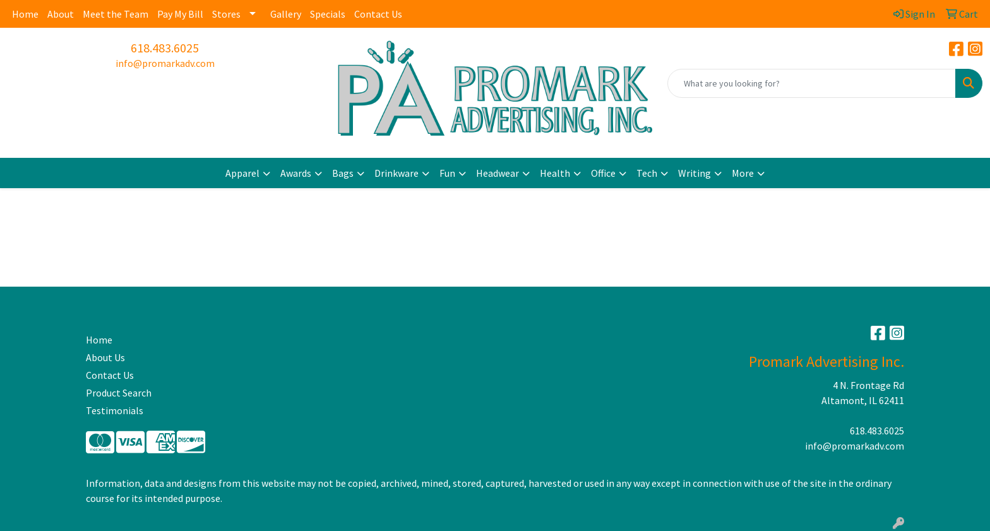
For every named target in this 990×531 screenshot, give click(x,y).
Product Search (119, 392)
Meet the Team (115, 14)
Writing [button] (694, 173)
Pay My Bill (180, 14)
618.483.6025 (165, 48)
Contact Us (378, 14)
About (60, 14)
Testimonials (114, 410)
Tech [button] (646, 173)
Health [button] (555, 173)
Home (25, 14)
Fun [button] (447, 173)
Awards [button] (295, 173)
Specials (327, 14)
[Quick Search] (811, 83)
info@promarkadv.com (165, 63)
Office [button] (603, 173)
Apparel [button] (242, 173)
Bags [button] (343, 173)
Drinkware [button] (396, 173)
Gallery (285, 14)
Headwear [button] (497, 173)
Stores (226, 14)
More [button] (743, 173)
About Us (105, 357)
